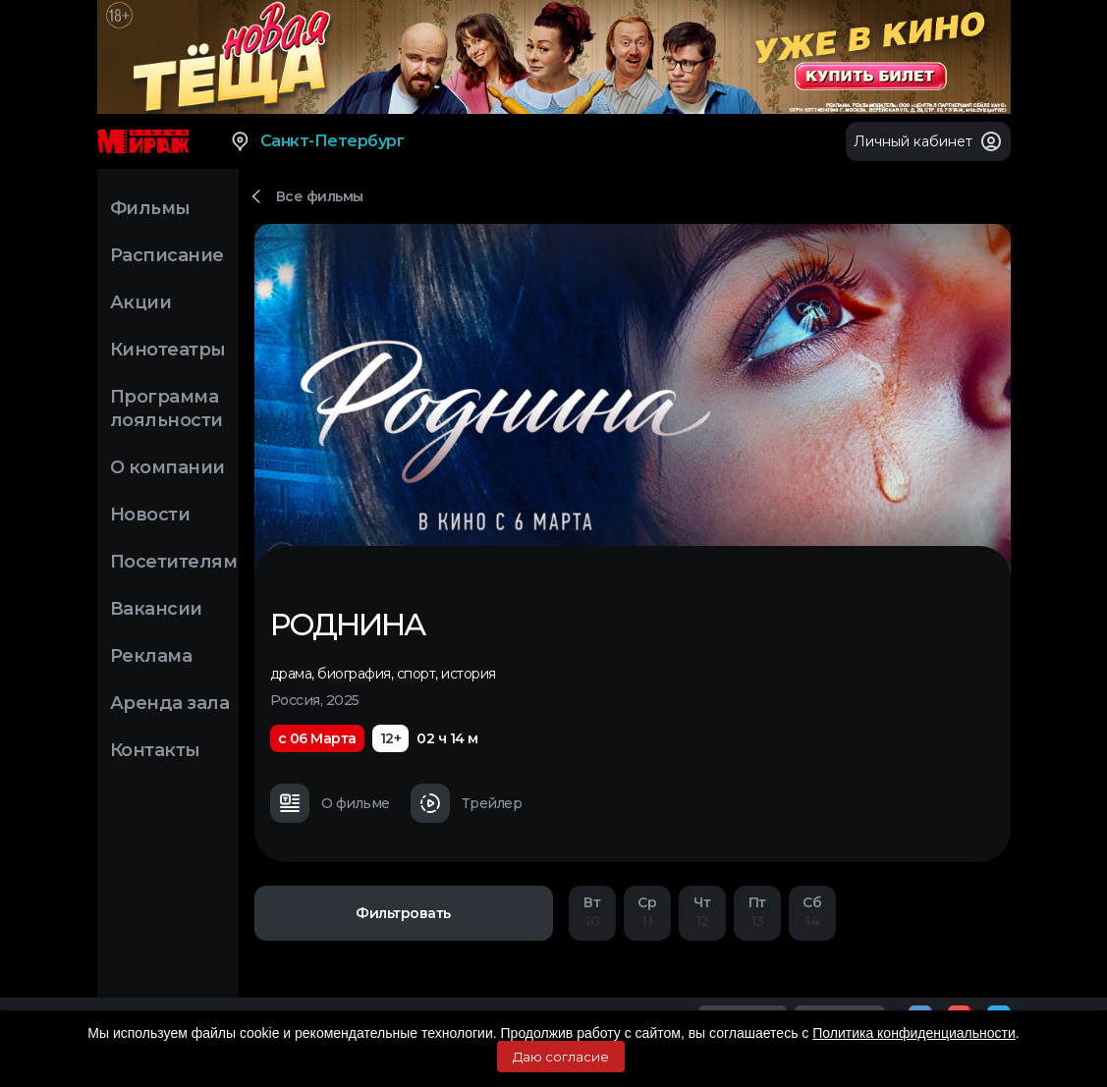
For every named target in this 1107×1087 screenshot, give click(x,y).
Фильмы (150, 208)
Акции (141, 302)
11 (647, 912)
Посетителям (174, 561)
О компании (167, 467)
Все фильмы (319, 196)
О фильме (330, 803)
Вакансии (156, 609)
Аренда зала (170, 703)
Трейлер (467, 803)
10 (592, 912)
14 (812, 912)
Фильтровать (403, 913)
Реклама (151, 656)
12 (702, 912)
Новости (150, 514)
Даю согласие (561, 1056)
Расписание (167, 255)
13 (757, 912)
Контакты (155, 750)
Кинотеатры (168, 349)
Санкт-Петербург (317, 141)
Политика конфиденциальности (914, 1033)
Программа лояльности (166, 408)
